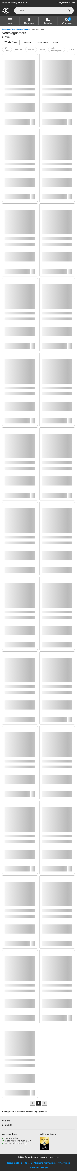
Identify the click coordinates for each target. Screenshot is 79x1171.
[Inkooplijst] (47, 21)
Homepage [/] (6, 29)
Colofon (28, 1163)
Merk (55, 42)
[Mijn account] (28, 21)
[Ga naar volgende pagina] (44, 1103)
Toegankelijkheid (14, 1163)
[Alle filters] (10, 42)
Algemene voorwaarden (45, 1163)
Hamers (27, 29)
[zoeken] (69, 10)
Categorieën (42, 42)
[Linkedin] (7, 1125)
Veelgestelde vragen (66, 2)
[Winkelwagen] (67, 21)
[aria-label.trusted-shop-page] (44, 1143)
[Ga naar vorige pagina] (32, 1103)
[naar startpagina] (5, 13)
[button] (10, 21)
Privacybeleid (64, 1163)
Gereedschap (17, 29)
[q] (44, 10)
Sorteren (27, 42)
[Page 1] (38, 1103)
